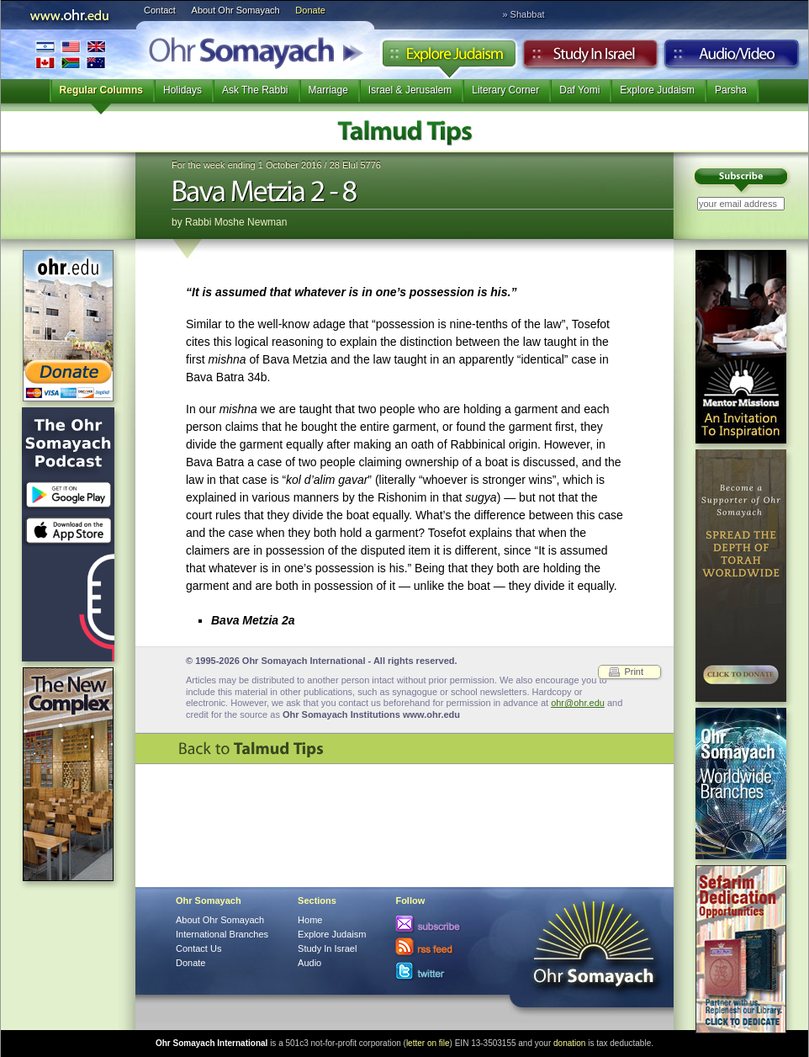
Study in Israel (590, 58)
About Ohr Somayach (236, 10)
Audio (732, 58)
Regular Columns (101, 90)
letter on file (428, 1043)
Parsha (731, 90)
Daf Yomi (579, 90)
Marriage (328, 90)
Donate (310, 10)
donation (569, 1043)
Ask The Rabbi (255, 90)
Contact (160, 10)
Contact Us (198, 948)
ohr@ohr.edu (578, 703)
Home (310, 920)
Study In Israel (327, 948)
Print (633, 672)
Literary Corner (505, 90)
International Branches (70, 54)
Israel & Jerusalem (410, 90)
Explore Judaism (449, 58)
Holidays (182, 90)
